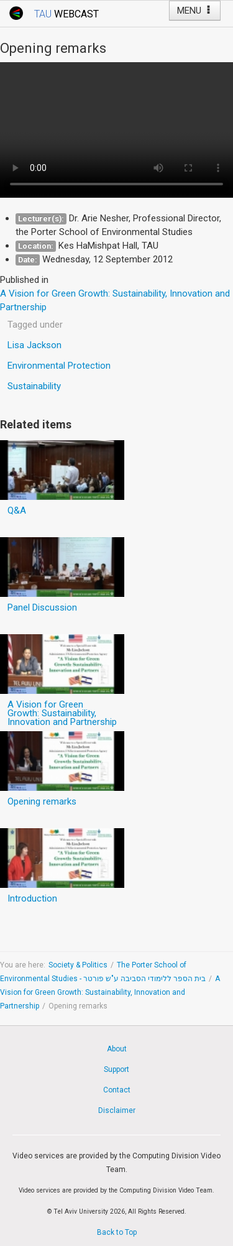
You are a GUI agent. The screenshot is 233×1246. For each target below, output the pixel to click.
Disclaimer (116, 1110)
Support (116, 1069)
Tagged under (35, 324)
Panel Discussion (42, 607)
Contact (116, 1090)
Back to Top (117, 1232)
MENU (194, 10)
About (117, 1049)
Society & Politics (77, 965)
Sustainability (34, 386)
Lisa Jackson (34, 345)
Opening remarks (41, 801)
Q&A (16, 510)
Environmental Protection (59, 365)
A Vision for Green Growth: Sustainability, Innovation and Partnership (62, 713)
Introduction (32, 898)
